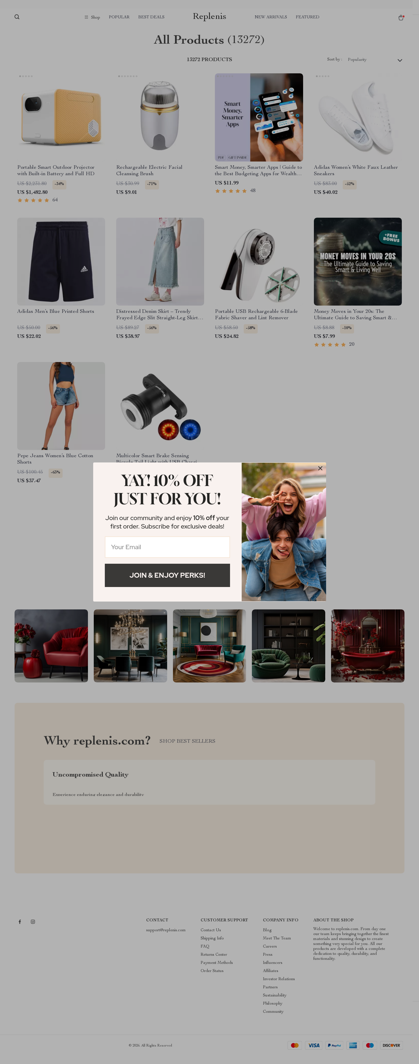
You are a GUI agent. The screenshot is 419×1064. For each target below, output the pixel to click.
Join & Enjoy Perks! (167, 575)
